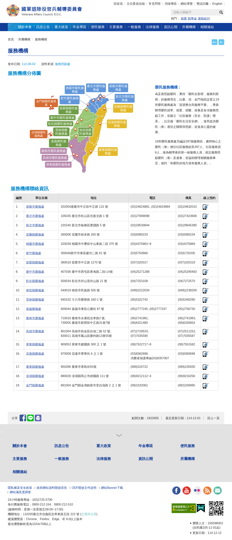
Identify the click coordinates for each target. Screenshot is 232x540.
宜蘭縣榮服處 (35, 234)
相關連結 (207, 27)
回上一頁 (213, 418)
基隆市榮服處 (35, 206)
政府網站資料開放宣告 (52, 487)
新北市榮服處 (35, 225)
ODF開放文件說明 (84, 487)
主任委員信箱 (136, 3)
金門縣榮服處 (35, 385)
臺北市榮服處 (35, 216)
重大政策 (61, 27)
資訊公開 (171, 27)
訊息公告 (43, 27)
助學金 (192, 18)
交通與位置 (88, 514)
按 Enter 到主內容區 (17, 2)
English (217, 3)
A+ (214, 42)
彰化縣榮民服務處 (60, 123)
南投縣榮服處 (35, 290)
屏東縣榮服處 (35, 344)
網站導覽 (187, 3)
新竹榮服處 (33, 253)
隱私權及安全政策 (20, 487)
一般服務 (134, 27)
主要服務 (116, 27)
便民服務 (98, 27)
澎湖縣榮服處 (35, 376)
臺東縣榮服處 (35, 366)
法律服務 (152, 27)
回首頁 (118, 3)
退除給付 (204, 18)
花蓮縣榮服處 (35, 353)
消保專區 (171, 3)
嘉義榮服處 (33, 308)
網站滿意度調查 (20, 492)
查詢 (221, 12)
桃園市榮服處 (35, 243)
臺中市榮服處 (35, 271)
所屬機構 (189, 27)
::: (9, 25)
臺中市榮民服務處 (62, 117)
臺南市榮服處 (35, 318)
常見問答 (155, 3)
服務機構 (41, 39)
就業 (184, 18)
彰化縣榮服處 (35, 281)
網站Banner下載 (112, 487)
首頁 (11, 39)
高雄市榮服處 (35, 331)
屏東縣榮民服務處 (58, 164)
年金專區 (79, 27)
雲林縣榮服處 (35, 299)
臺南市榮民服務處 (53, 150)
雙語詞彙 (202, 3)
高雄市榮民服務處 (55, 157)
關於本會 (25, 27)
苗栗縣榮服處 (35, 262)
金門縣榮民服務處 (44, 102)
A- (221, 42)
